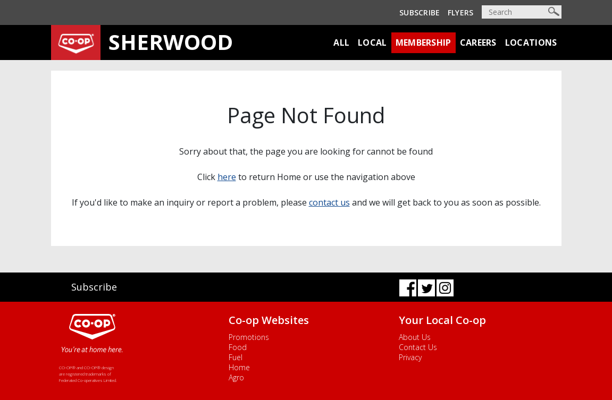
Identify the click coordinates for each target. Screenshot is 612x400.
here (226, 177)
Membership (423, 42)
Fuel (235, 357)
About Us (415, 337)
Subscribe (419, 12)
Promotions (249, 337)
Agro (236, 377)
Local (372, 42)
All (341, 42)
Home (239, 367)
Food (238, 347)
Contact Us (418, 347)
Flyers (461, 12)
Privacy (410, 357)
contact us (329, 202)
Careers (478, 42)
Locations (531, 42)
